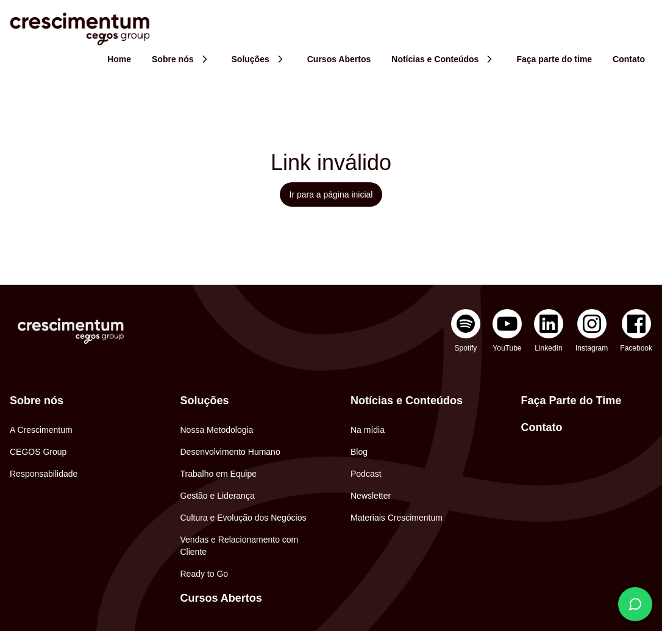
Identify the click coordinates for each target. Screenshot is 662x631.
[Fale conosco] (635, 604)
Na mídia (368, 430)
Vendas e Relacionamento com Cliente (239, 546)
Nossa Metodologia (217, 430)
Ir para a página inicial (331, 194)
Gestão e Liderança (217, 496)
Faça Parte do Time (571, 400)
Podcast (366, 474)
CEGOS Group (38, 452)
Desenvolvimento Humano (230, 452)
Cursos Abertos (221, 598)
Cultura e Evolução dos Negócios (243, 517)
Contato (542, 427)
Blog (359, 452)
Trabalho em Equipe (218, 474)
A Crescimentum (41, 430)
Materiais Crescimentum (397, 517)
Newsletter (371, 496)
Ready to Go (204, 574)
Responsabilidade (43, 474)
